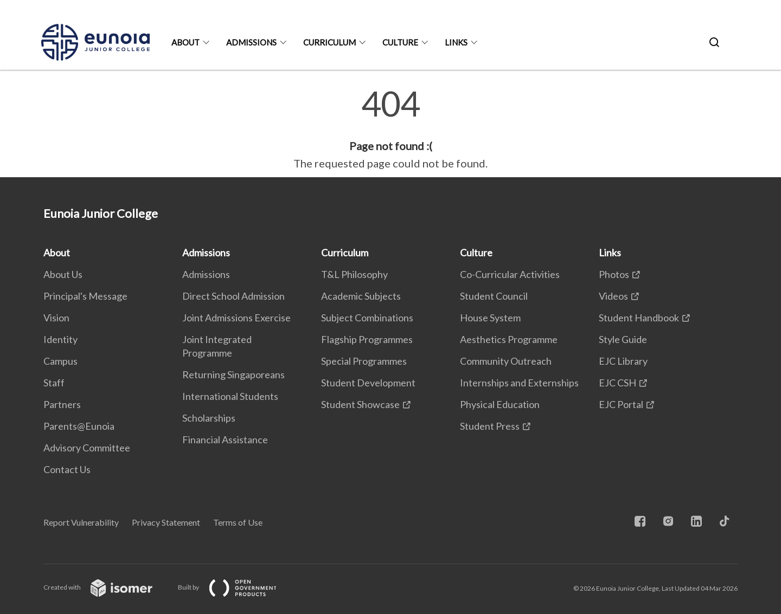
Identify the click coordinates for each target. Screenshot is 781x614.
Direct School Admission (233, 296)
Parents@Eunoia (78, 426)
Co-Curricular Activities (510, 274)
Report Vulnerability (81, 522)
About (185, 42)
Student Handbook (639, 318)
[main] (390, 129)
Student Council (494, 296)
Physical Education (500, 404)
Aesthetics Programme (509, 339)
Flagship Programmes (367, 339)
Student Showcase (360, 404)
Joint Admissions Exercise (236, 318)
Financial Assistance (225, 439)
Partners (62, 404)
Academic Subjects (361, 296)
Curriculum (329, 42)
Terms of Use (238, 522)
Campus (60, 361)
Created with (106, 587)
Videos (613, 296)
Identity (60, 339)
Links (456, 42)
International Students (230, 396)
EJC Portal (621, 404)
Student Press (490, 426)
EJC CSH (617, 383)
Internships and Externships (519, 383)
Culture (400, 42)
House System (490, 318)
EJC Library (623, 361)
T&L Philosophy (354, 274)
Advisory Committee (86, 448)
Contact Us (67, 469)
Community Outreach (506, 361)
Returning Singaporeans (233, 374)
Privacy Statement (166, 522)
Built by (236, 587)
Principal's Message (85, 296)
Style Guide (623, 339)
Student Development (368, 383)
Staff (54, 383)
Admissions (251, 42)
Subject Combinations (367, 318)
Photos (614, 274)
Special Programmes (364, 361)
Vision (56, 318)
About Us (62, 274)
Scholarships (208, 418)
